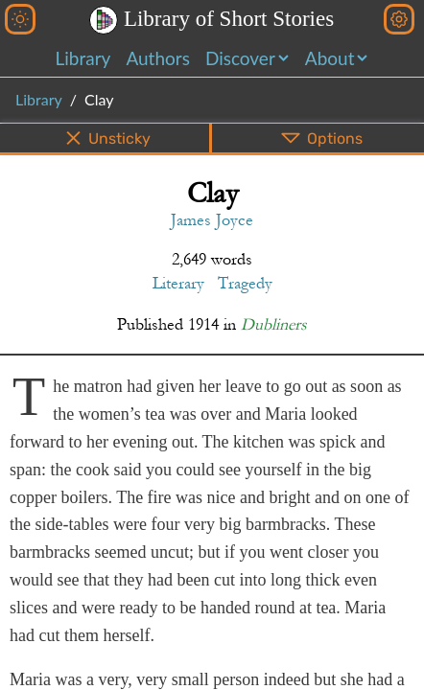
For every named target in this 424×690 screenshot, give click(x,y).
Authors (158, 58)
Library (83, 58)
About (330, 58)
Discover (240, 58)
